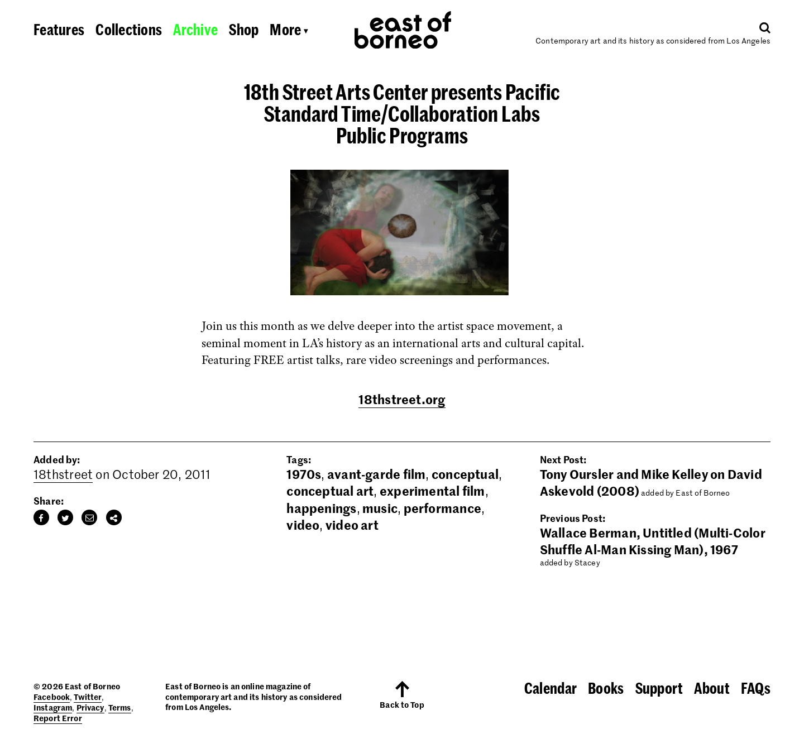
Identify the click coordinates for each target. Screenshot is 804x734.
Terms (119, 707)
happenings (321, 508)
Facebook (52, 696)
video (302, 524)
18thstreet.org (401, 399)
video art (352, 524)
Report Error (58, 717)
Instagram (53, 707)
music (380, 508)
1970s (303, 474)
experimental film (432, 490)
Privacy (90, 707)
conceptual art (330, 490)
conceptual (465, 474)
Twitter (88, 696)
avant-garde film (376, 474)
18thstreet (63, 474)
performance (442, 508)
